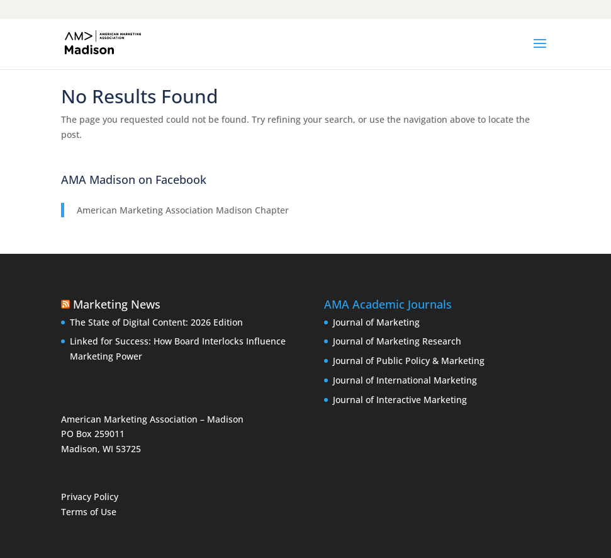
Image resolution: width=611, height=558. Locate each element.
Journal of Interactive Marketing (400, 400)
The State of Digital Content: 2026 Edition (156, 322)
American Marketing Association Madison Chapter (183, 210)
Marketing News (116, 304)
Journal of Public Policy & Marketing (409, 361)
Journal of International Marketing (405, 380)
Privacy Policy (89, 497)
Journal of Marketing (376, 322)
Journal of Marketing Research (397, 341)
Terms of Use (88, 512)
